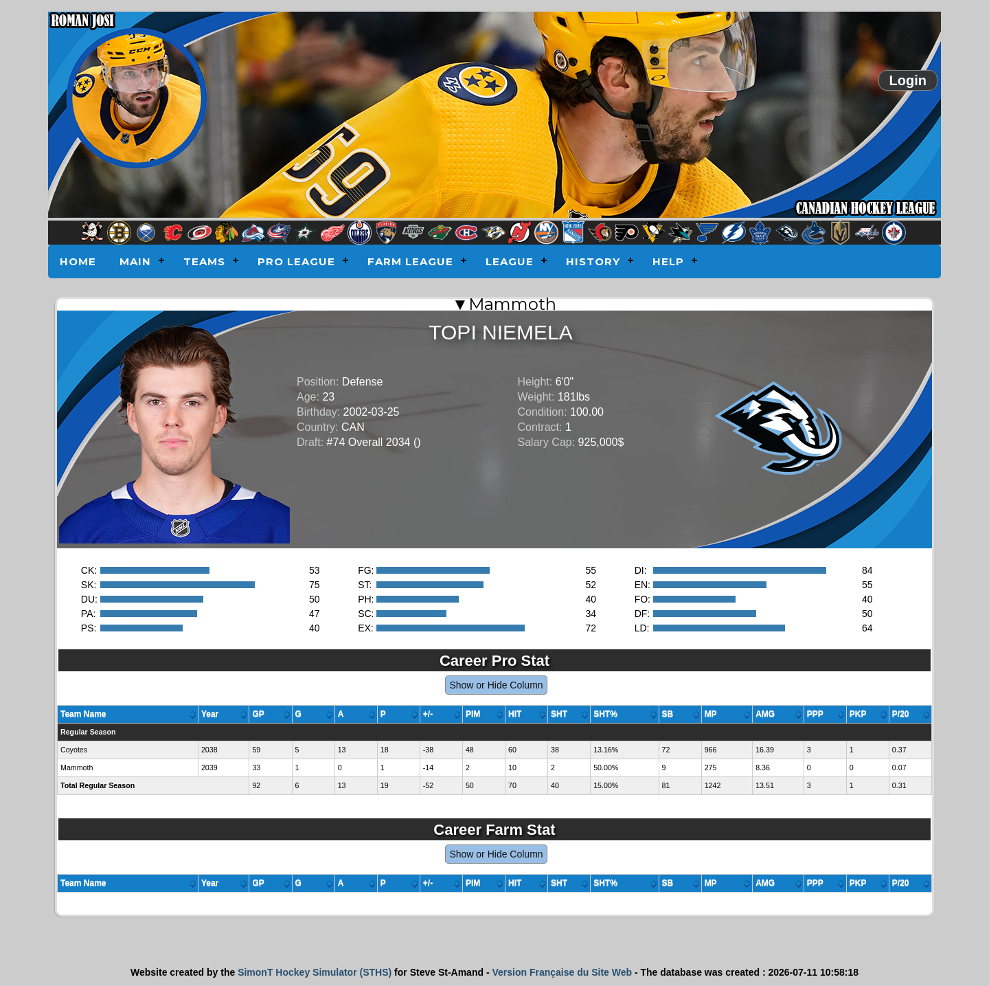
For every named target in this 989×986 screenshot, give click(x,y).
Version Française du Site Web (562, 972)
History (593, 261)
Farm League (410, 261)
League (510, 261)
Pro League (296, 261)
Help (668, 261)
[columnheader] (128, 715)
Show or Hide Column (496, 685)
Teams (204, 261)
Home (78, 261)
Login (908, 80)
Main (135, 261)
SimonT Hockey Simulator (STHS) (314, 972)
